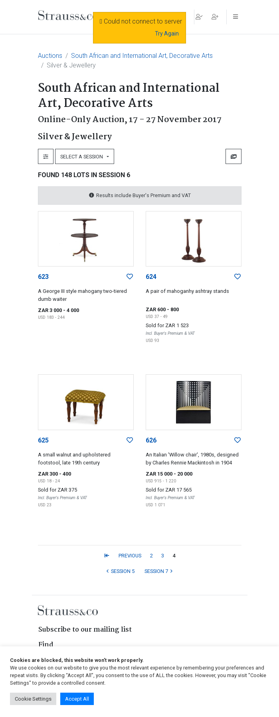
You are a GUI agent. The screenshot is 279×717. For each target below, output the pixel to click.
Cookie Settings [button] (33, 699)
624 (151, 276)
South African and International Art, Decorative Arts (142, 55)
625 (43, 440)
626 (151, 440)
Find (45, 645)
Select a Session (82, 157)
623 (43, 276)
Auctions (50, 55)
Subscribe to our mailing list (85, 629)
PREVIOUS (130, 556)
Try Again (167, 33)
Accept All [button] (77, 699)
